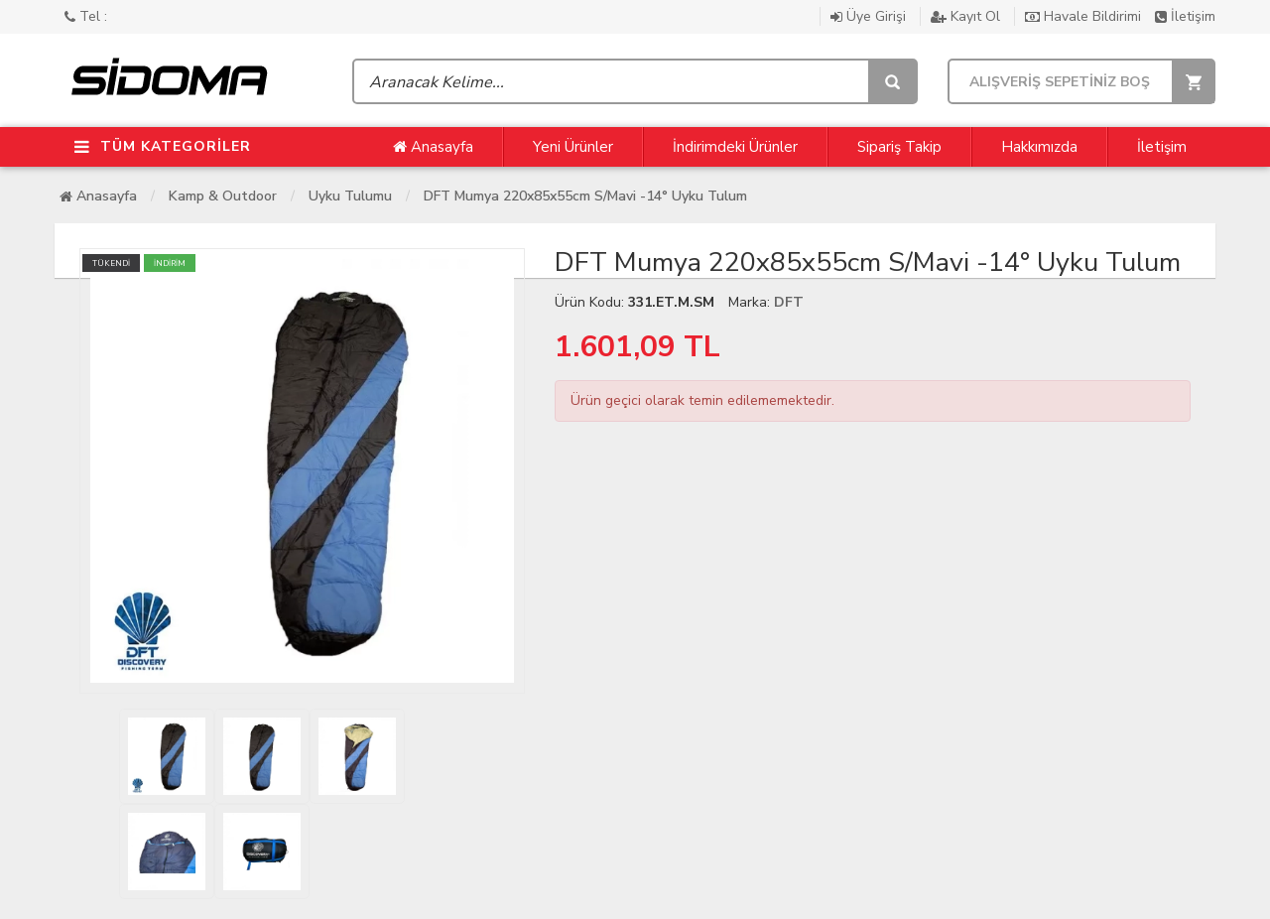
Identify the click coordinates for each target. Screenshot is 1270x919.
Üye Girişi (870, 16)
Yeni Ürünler (573, 147)
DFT (789, 302)
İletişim (1185, 16)
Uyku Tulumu (350, 196)
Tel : (85, 16)
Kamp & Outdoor (223, 196)
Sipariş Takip (899, 147)
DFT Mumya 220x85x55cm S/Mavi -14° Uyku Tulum (585, 196)
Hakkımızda (1039, 147)
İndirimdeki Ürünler (735, 147)
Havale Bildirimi (1085, 16)
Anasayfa (433, 147)
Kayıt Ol (967, 16)
